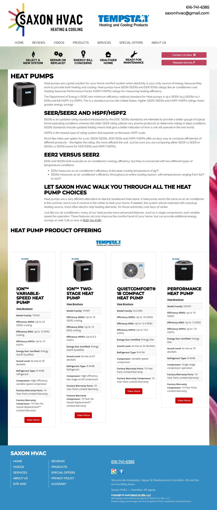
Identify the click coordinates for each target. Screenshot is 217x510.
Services (104, 42)
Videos (59, 42)
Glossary (58, 484)
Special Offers (131, 42)
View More (33, 419)
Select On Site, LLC (140, 495)
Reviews (38, 42)
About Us (158, 42)
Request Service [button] (184, 62)
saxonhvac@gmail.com (187, 13)
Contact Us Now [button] (184, 55)
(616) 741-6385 (92, 220)
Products (81, 42)
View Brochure (24, 308)
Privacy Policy (62, 478)
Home (19, 42)
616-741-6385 (122, 461)
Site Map (19, 484)
